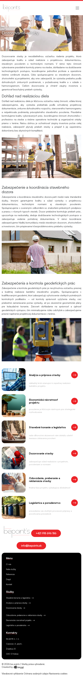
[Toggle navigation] (77, 8)
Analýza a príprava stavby (18, 603)
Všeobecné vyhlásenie (12, 673)
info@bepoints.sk (31, 545)
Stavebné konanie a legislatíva (19, 598)
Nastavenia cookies (58, 673)
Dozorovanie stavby (15, 608)
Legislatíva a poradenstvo (17, 625)
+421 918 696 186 (46, 533)
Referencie (10, 574)
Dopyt (8, 579)
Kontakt (9, 584)
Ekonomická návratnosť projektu (20, 620)
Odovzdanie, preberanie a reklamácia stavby (25, 615)
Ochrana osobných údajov (36, 673)
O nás (8, 564)
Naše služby (11, 569)
